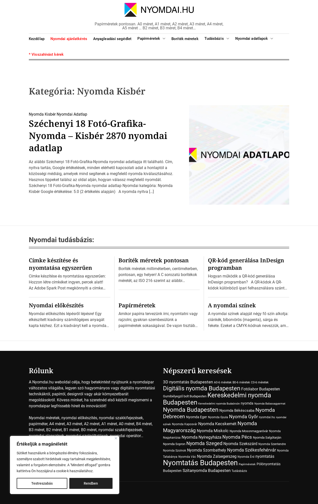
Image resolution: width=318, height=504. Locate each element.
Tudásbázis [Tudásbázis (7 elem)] (239, 471)
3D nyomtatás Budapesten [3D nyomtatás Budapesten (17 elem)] (188, 381)
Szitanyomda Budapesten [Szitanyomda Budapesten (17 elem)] (207, 470)
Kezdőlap (36, 39)
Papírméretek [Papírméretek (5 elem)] (247, 464)
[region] (64, 465)
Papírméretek (151, 38)
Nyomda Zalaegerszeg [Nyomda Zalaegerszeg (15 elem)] (217, 456)
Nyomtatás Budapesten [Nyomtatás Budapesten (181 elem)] (200, 462)
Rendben (91, 483)
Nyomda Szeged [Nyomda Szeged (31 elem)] (204, 443)
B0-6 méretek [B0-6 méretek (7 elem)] (241, 382)
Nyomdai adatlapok (254, 38)
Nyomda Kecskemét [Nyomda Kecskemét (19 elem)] (217, 423)
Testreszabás (42, 483)
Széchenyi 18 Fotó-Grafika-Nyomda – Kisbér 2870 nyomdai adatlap (98, 135)
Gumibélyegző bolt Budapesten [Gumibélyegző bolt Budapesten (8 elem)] (184, 396)
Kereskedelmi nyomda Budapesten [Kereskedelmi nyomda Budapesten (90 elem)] (217, 398)
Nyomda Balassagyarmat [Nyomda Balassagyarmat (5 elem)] (269, 403)
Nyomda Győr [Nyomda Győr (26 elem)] (243, 416)
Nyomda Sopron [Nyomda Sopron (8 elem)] (174, 444)
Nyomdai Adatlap (72, 114)
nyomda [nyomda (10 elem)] (247, 403)
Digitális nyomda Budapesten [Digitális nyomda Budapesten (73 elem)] (201, 388)
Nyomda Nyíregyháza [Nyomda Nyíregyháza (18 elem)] (201, 437)
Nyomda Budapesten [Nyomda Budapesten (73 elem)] (190, 409)
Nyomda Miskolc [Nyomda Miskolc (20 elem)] (213, 430)
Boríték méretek (185, 39)
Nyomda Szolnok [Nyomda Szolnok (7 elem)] (174, 450)
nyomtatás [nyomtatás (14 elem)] (264, 456)
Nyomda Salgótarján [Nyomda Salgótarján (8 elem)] (267, 437)
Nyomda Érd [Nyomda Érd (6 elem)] (246, 456)
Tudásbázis (216, 38)
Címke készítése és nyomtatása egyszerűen (60, 263)
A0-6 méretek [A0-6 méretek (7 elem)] (223, 382)
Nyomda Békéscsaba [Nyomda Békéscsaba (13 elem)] (236, 410)
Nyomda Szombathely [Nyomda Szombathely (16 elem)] (206, 450)
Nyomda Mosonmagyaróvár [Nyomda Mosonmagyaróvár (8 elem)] (249, 431)
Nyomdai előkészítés (56, 305)
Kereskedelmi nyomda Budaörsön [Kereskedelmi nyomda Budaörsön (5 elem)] (219, 403)
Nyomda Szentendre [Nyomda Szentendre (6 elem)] (272, 444)
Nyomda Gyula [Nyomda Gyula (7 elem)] (218, 417)
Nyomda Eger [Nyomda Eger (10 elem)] (196, 417)
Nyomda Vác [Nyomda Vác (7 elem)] (187, 456)
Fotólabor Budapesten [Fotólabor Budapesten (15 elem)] (260, 389)
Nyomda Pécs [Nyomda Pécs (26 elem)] (237, 437)
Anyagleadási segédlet (112, 39)
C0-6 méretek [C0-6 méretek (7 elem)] (260, 382)
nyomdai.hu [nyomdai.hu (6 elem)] (267, 417)
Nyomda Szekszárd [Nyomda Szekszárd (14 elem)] (240, 443)
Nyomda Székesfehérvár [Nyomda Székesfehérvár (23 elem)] (251, 450)
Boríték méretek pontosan (154, 260)
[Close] (116, 438)
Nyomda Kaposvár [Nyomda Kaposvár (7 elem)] (184, 424)
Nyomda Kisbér (42, 114)
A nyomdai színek (232, 305)
